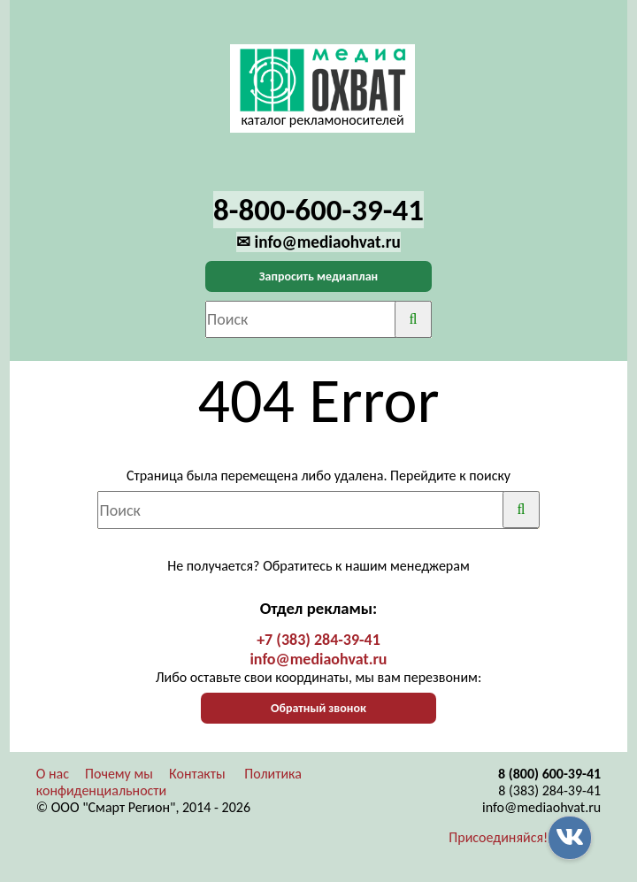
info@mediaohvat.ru (318, 659)
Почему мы (119, 773)
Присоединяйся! (498, 837)
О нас (52, 773)
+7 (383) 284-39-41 (318, 639)
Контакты (197, 773)
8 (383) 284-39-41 (549, 790)
